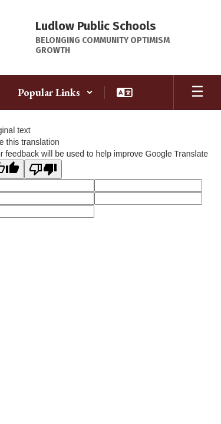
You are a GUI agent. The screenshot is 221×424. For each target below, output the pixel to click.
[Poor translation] (43, 169)
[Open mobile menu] (197, 92)
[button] (55, 92)
